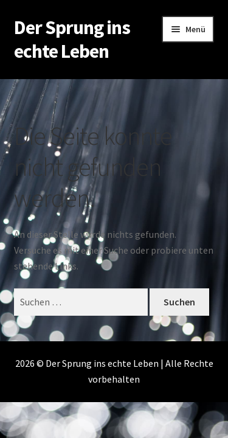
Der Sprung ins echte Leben (72, 39)
